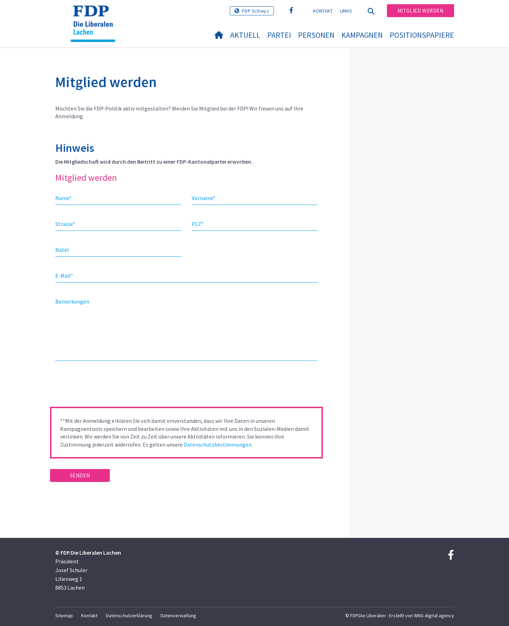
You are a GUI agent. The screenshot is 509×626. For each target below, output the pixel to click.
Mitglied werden (420, 10)
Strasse (65, 223)
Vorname (203, 197)
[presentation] (103, 386)
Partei (279, 35)
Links (346, 11)
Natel (62, 249)
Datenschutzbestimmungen (218, 444)
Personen (316, 35)
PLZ (198, 223)
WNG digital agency (434, 615)
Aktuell (245, 35)
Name (63, 197)
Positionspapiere (422, 35)
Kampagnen (362, 35)
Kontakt (323, 11)
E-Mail (64, 275)
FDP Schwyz (255, 11)
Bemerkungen (72, 301)
